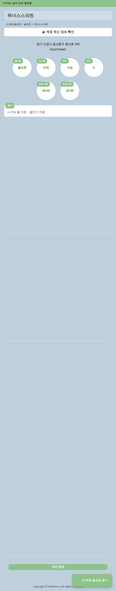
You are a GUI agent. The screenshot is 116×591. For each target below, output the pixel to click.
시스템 (42, 61)
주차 (65, 61)
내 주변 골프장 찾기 (95, 580)
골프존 (18, 61)
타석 (89, 61)
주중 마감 (67, 84)
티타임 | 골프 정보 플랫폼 (17, 3)
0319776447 (58, 49)
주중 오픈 (43, 84)
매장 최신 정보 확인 (60, 32)
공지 (9, 105)
